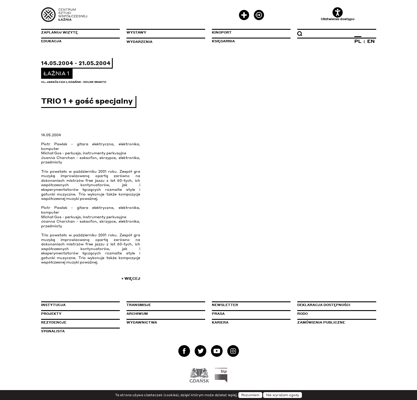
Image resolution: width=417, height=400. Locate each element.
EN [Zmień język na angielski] (371, 41)
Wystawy (136, 32)
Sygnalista (53, 331)
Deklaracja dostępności (323, 305)
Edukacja (51, 41)
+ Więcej (130, 278)
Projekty (51, 314)
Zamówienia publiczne (334, 322)
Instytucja (53, 305)
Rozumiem (250, 395)
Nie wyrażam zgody (282, 395)
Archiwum (137, 314)
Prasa (218, 314)
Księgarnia (223, 41)
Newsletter (225, 305)
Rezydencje (53, 322)
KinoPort (222, 32)
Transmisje (163, 305)
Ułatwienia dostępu (337, 14)
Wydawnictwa (141, 322)
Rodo (302, 314)
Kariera (220, 322)
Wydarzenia (139, 42)
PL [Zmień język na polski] (357, 41)
